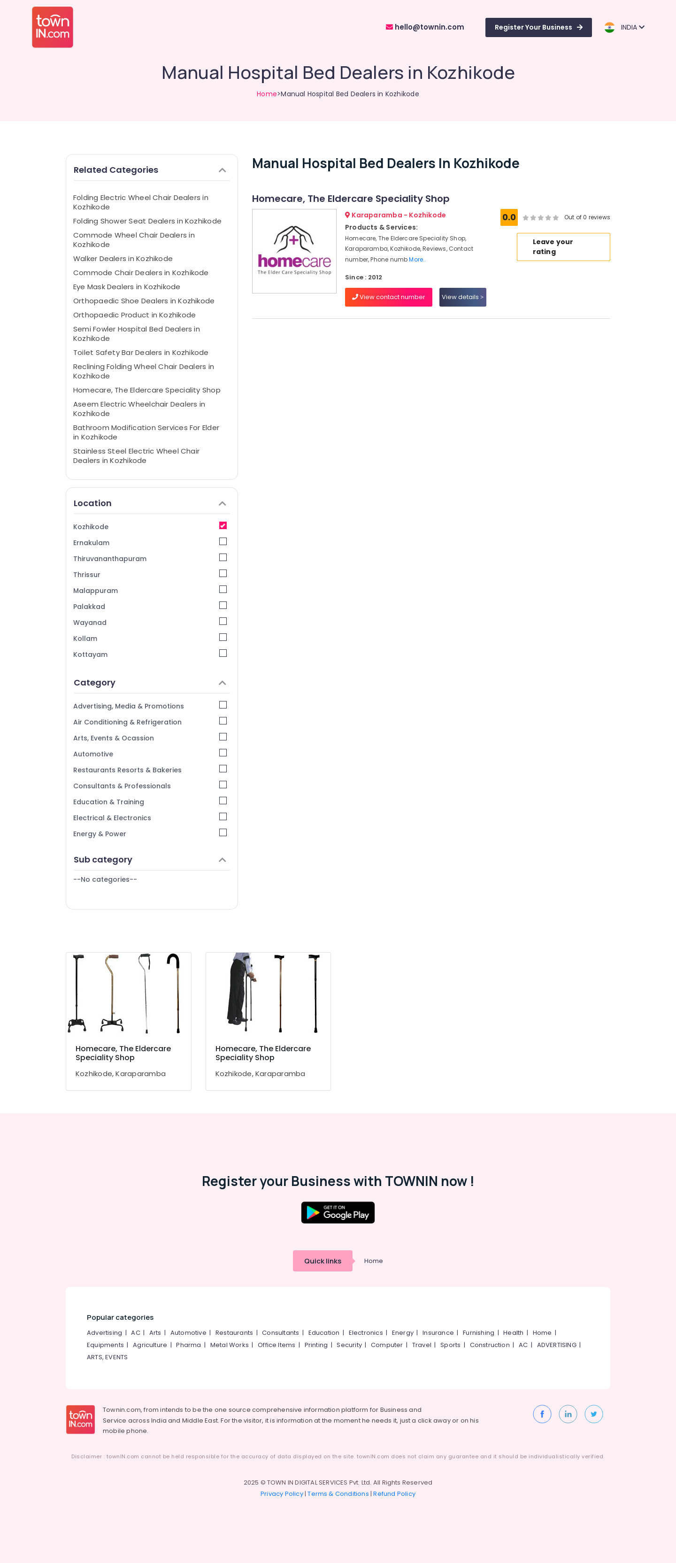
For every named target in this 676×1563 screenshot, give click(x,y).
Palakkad (150, 606)
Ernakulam (150, 542)
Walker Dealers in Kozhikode (123, 258)
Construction (490, 1344)
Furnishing (478, 1332)
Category (150, 682)
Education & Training (150, 802)
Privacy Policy (282, 1493)
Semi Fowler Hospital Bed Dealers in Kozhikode (136, 333)
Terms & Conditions (338, 1493)
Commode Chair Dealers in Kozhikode (141, 272)
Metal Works (229, 1344)
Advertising (104, 1332)
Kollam (150, 638)
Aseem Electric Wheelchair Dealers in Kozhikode (139, 408)
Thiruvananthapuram (150, 558)
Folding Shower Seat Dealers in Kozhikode (147, 221)
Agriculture (150, 1344)
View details (463, 297)
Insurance (438, 1332)
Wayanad (150, 622)
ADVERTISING (556, 1344)
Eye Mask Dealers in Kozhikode (127, 287)
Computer (387, 1344)
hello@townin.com (425, 27)
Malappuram (150, 590)
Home (267, 94)
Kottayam (150, 654)
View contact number (388, 297)
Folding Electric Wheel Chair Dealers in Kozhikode (140, 202)
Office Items (276, 1344)
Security (349, 1344)
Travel (421, 1344)
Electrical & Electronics (150, 818)
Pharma (188, 1344)
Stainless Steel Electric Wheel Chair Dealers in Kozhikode (136, 455)
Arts (155, 1332)
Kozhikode (150, 526)
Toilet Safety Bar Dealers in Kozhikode (141, 352)
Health (513, 1332)
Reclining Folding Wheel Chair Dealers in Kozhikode (143, 371)
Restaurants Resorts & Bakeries (150, 770)
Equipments (105, 1344)
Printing (316, 1344)
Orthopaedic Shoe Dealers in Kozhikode (144, 301)
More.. (417, 259)
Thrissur (150, 574)
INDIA (624, 27)
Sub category (150, 859)
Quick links (322, 1261)
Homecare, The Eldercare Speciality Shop (147, 390)
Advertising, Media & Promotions (150, 706)
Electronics (366, 1332)
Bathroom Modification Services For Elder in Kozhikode (146, 432)
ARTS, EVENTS (107, 1357)
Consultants (280, 1332)
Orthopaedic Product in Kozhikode (134, 315)
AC (135, 1332)
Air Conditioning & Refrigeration (150, 722)
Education (324, 1332)
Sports (450, 1344)
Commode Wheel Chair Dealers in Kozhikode (134, 239)
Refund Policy (394, 1493)
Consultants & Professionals (150, 786)
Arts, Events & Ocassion (150, 738)
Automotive (150, 754)
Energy (403, 1332)
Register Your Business (539, 27)
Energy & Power (150, 834)
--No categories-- (105, 879)
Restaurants (234, 1332)
